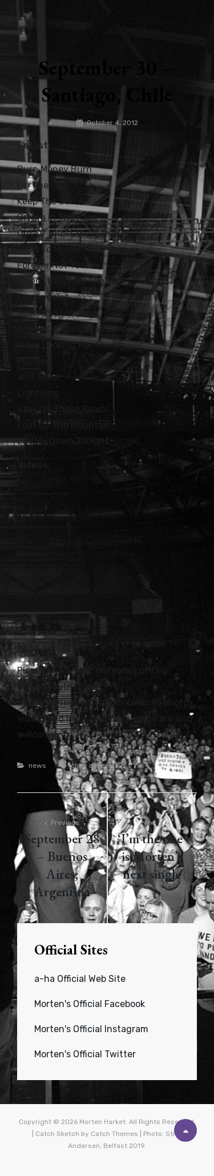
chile (78, 766)
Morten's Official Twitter (85, 1054)
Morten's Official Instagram (91, 1029)
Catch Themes (114, 1134)
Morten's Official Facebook (89, 1003)
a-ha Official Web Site (80, 978)
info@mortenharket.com (70, 702)
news (37, 766)
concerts (104, 766)
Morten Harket (102, 1122)
